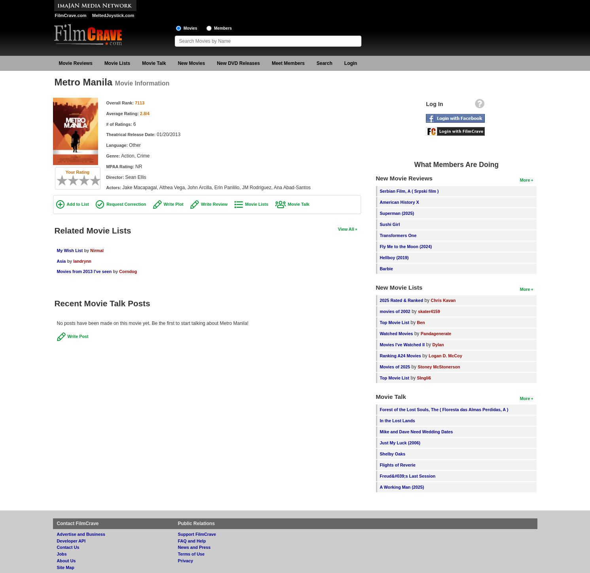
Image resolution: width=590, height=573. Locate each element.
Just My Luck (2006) (400, 442)
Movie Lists (117, 63)
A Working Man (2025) (402, 487)
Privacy (185, 560)
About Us (66, 560)
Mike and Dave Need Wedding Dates (416, 431)
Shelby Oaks (392, 454)
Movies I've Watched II (402, 344)
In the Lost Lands (397, 420)
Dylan (438, 344)
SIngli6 (424, 378)
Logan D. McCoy (445, 355)
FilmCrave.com (71, 15)
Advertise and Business (81, 534)
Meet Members (288, 63)
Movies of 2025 (395, 366)
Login (350, 63)
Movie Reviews (76, 63)
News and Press (194, 547)
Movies (190, 28)
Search (325, 63)
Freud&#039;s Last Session (407, 476)
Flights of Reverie (398, 465)
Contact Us (68, 547)
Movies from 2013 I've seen (84, 271)
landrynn (82, 261)
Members (223, 28)
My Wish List (70, 250)
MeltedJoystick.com (113, 15)
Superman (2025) (397, 213)
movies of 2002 (395, 311)
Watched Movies (396, 333)
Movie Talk (154, 63)
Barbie (386, 268)
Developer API (71, 541)
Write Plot (173, 204)
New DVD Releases (238, 63)
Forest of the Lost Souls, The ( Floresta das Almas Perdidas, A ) (444, 409)
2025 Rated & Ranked (401, 300)
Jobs (62, 554)
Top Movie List (394, 322)
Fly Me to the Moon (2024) (406, 246)
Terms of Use (191, 554)
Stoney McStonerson (439, 366)
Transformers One (398, 235)
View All (346, 229)
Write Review (214, 204)
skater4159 (429, 311)
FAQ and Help (192, 541)
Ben (421, 322)
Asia (61, 261)
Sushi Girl (390, 224)
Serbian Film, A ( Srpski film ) (409, 191)
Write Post (78, 336)
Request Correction (126, 204)
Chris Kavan (443, 300)
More (525, 180)
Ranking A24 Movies (400, 355)
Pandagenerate (436, 333)
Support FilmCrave (197, 534)
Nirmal (97, 250)
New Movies (191, 63)
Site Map (65, 567)
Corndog (128, 271)
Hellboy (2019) (394, 257)
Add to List (78, 204)
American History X (399, 202)
